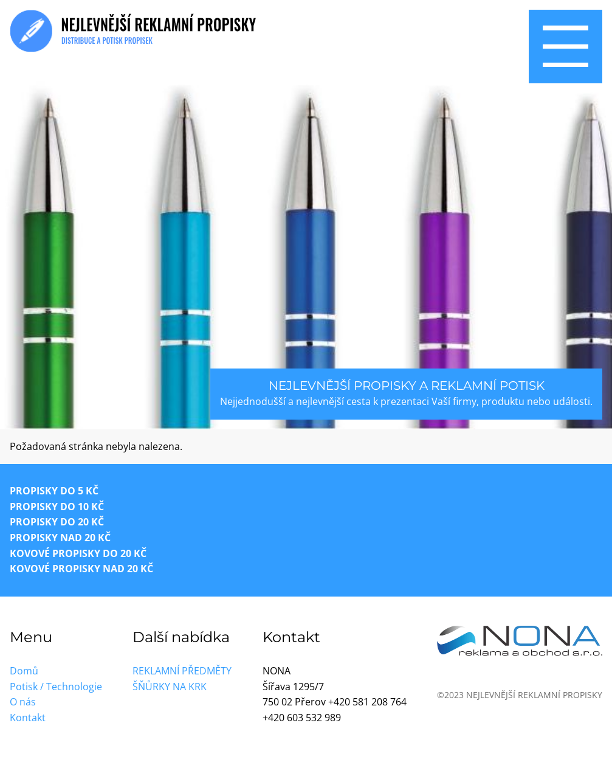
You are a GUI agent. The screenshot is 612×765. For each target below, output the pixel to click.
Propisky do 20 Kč (57, 521)
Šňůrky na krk (169, 686)
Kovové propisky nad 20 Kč (81, 568)
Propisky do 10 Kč (57, 506)
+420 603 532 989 (302, 717)
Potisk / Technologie (56, 686)
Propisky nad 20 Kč (60, 537)
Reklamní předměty (182, 670)
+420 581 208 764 (367, 701)
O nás (23, 701)
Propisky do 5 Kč (54, 490)
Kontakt (28, 717)
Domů (24, 670)
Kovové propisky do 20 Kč (78, 553)
